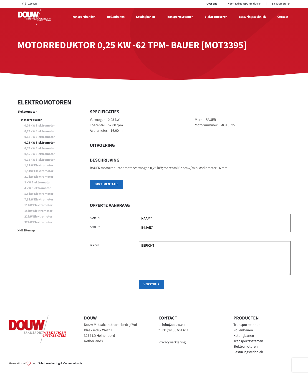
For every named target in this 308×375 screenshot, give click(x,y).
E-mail (95, 227)
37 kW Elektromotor (38, 222)
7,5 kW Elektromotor (38, 199)
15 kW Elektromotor (38, 211)
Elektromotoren (281, 4)
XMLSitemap (26, 230)
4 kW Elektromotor (37, 188)
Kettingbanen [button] (145, 17)
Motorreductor (31, 120)
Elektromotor (27, 111)
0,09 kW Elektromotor (39, 125)
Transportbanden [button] (83, 17)
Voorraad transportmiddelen (244, 4)
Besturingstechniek (252, 17)
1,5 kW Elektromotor (38, 171)
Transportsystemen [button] (179, 17)
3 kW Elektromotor (37, 182)
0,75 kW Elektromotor (39, 159)
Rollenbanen (243, 330)
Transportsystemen (248, 341)
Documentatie (106, 184)
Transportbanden (246, 324)
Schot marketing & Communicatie (60, 363)
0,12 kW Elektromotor (39, 131)
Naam (95, 218)
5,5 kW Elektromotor (38, 194)
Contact (282, 17)
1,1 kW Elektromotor (38, 165)
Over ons (212, 4)
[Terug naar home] (35, 17)
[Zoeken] (40, 4)
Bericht (94, 245)
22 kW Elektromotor (38, 216)
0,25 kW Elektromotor (39, 142)
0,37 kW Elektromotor (39, 148)
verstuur (151, 284)
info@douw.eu (173, 324)
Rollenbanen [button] (116, 17)
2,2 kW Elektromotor (38, 177)
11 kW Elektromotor (38, 205)
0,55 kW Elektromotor (39, 154)
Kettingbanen (243, 335)
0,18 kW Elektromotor (39, 137)
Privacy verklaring (172, 342)
